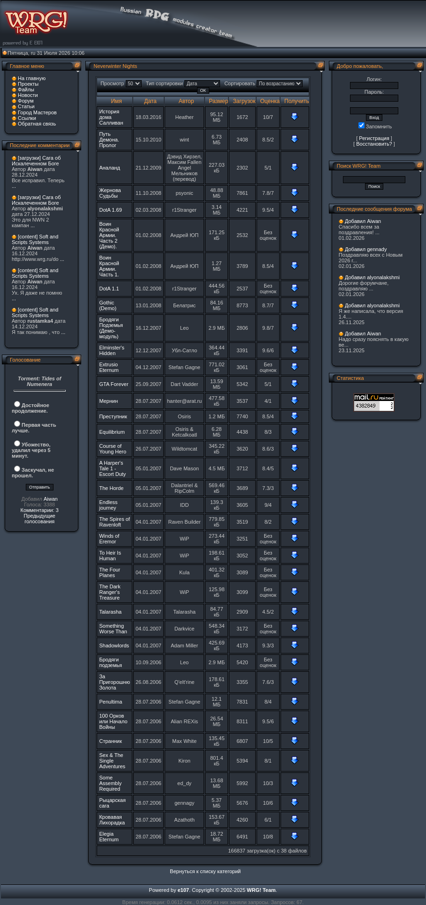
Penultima (110, 702)
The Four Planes (109, 572)
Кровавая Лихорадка (112, 819)
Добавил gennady (366, 249)
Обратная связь (37, 123)
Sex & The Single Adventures (112, 760)
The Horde (111, 488)
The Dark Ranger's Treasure (109, 592)
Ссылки (27, 118)
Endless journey (108, 505)
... (14, 186)
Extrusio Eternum (109, 367)
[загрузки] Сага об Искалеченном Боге (36, 160)
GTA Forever (113, 384)
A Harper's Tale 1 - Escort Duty (112, 468)
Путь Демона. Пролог (109, 139)
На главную (32, 78)
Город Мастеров (37, 112)
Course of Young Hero (112, 448)
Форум (25, 101)
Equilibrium (111, 432)
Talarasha (110, 612)
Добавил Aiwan (363, 221)
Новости (28, 95)
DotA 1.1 (109, 288)
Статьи (26, 106)
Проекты (28, 84)
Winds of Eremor (109, 538)
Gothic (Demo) (107, 305)
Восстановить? (374, 144)
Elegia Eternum (109, 836)
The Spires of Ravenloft (114, 521)
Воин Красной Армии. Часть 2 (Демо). (109, 235)
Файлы (26, 89)
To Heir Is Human (110, 555)
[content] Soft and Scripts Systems (35, 239)
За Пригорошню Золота (114, 682)
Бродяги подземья (110, 662)
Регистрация (374, 138)
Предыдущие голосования (39, 518)
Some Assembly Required (110, 783)
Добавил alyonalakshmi (372, 277)
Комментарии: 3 (39, 510)
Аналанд (109, 168)
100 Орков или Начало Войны (113, 721)
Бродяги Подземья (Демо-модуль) (111, 328)
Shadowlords (114, 645)
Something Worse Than (113, 628)
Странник (110, 741)
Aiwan (51, 499)
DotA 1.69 (110, 210)
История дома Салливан (111, 117)
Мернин (108, 401)
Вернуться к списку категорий (205, 871)
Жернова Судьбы (110, 193)
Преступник (113, 416)
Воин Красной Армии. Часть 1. (109, 266)
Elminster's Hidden (111, 350)
